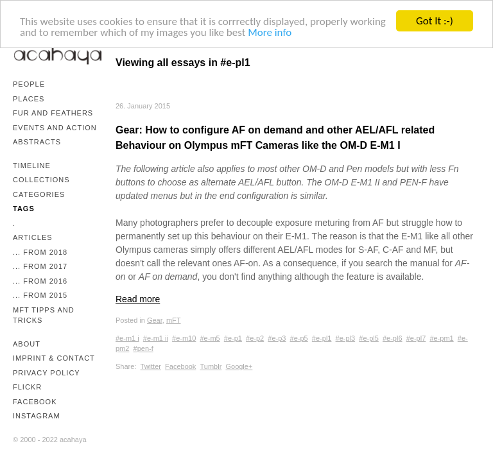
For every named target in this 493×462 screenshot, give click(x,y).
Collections (41, 180)
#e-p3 (277, 337)
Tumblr (211, 366)
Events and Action (55, 128)
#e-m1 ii (155, 337)
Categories (39, 194)
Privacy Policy (46, 373)
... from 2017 (40, 266)
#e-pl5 (369, 337)
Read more (138, 299)
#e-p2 (255, 337)
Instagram (36, 416)
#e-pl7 (416, 337)
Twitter (151, 366)
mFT (173, 320)
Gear (154, 320)
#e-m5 (210, 337)
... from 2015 (40, 295)
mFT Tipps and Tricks (43, 315)
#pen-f (143, 348)
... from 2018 (40, 252)
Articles (33, 237)
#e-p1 (233, 337)
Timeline (32, 165)
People (29, 84)
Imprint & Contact (54, 358)
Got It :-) (434, 21)
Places (28, 99)
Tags (24, 208)
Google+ (238, 366)
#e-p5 (299, 337)
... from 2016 (40, 281)
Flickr (27, 387)
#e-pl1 (322, 337)
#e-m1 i (127, 337)
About (26, 344)
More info (269, 31)
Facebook (35, 402)
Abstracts (37, 142)
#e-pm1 (441, 337)
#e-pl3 (346, 337)
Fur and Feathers (53, 113)
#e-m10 (184, 337)
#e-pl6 (392, 337)
